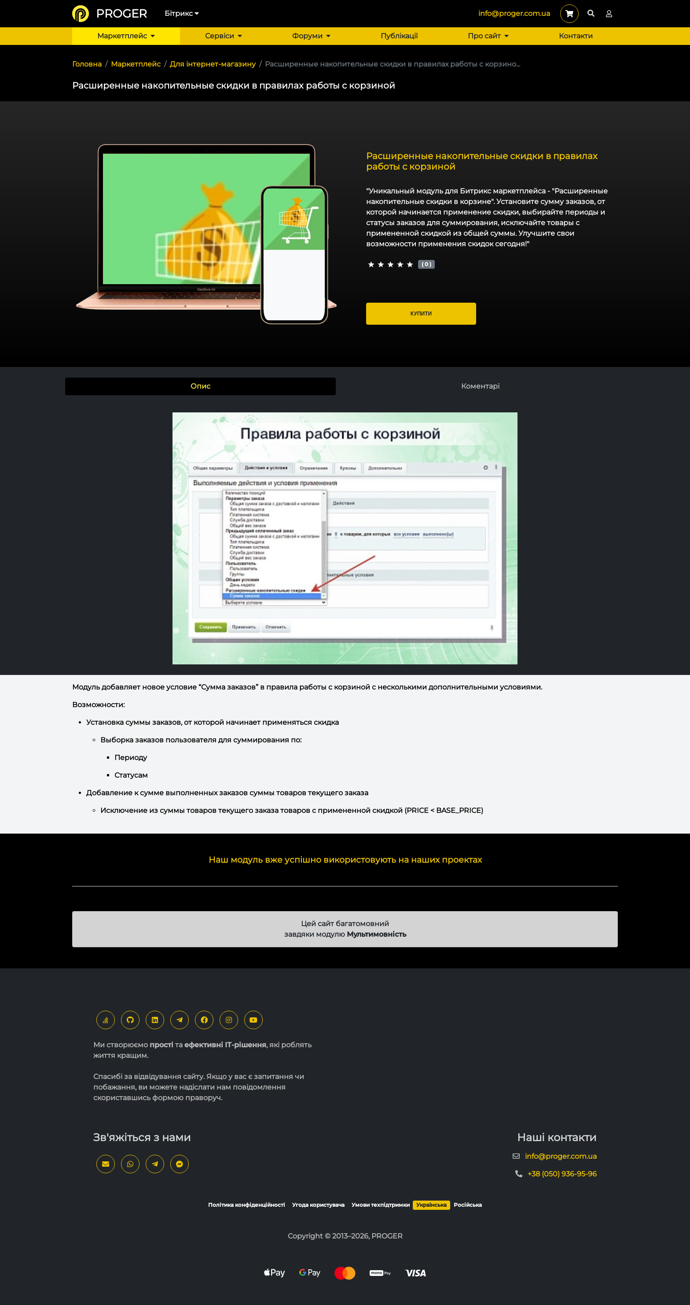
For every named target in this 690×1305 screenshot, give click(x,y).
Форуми (311, 36)
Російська (468, 1204)
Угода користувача (318, 1204)
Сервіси (223, 36)
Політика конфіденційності (246, 1204)
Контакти (576, 36)
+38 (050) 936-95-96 (562, 1174)
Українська (431, 1204)
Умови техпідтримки (381, 1204)
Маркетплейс (126, 36)
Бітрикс (182, 13)
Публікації (399, 36)
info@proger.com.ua (514, 13)
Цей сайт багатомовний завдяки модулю (345, 928)
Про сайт (488, 36)
